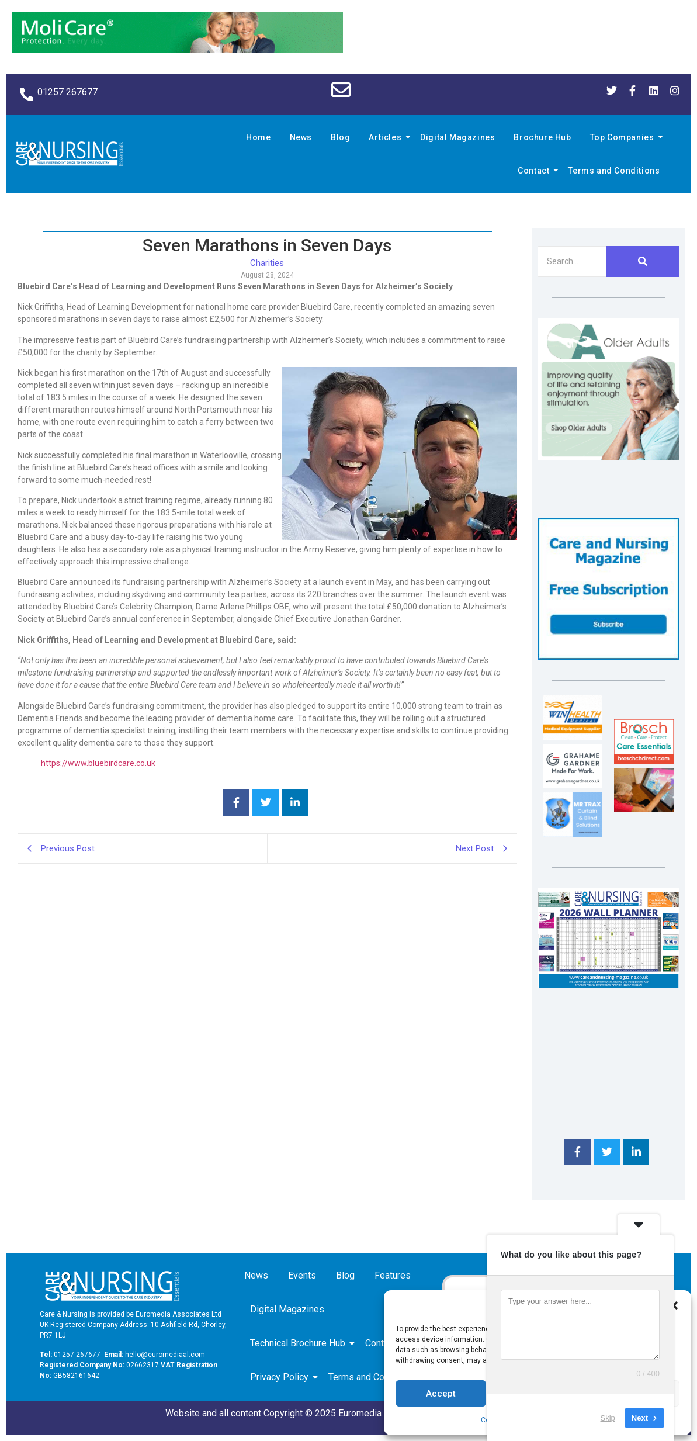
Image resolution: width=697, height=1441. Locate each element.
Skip (608, 1417)
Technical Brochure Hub (299, 1343)
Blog (340, 137)
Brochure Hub (542, 137)
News (301, 137)
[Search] (572, 261)
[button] (673, 1305)
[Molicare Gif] (177, 49)
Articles (387, 137)
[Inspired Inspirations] (643, 809)
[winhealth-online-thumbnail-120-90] (572, 736)
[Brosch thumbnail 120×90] (643, 760)
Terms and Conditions (614, 170)
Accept (441, 1393)
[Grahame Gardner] (572, 785)
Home (258, 137)
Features (392, 1275)
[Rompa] (608, 457)
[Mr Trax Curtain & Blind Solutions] (572, 833)
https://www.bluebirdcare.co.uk (98, 763)
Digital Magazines (457, 137)
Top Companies (624, 137)
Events (302, 1275)
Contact (535, 170)
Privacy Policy (281, 1377)
